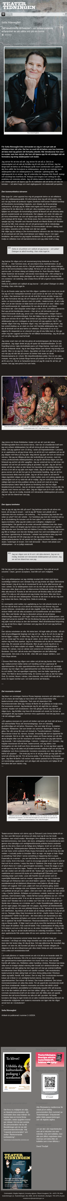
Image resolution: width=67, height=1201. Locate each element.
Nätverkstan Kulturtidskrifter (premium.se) (16, 1140)
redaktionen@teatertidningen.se (33, 1198)
